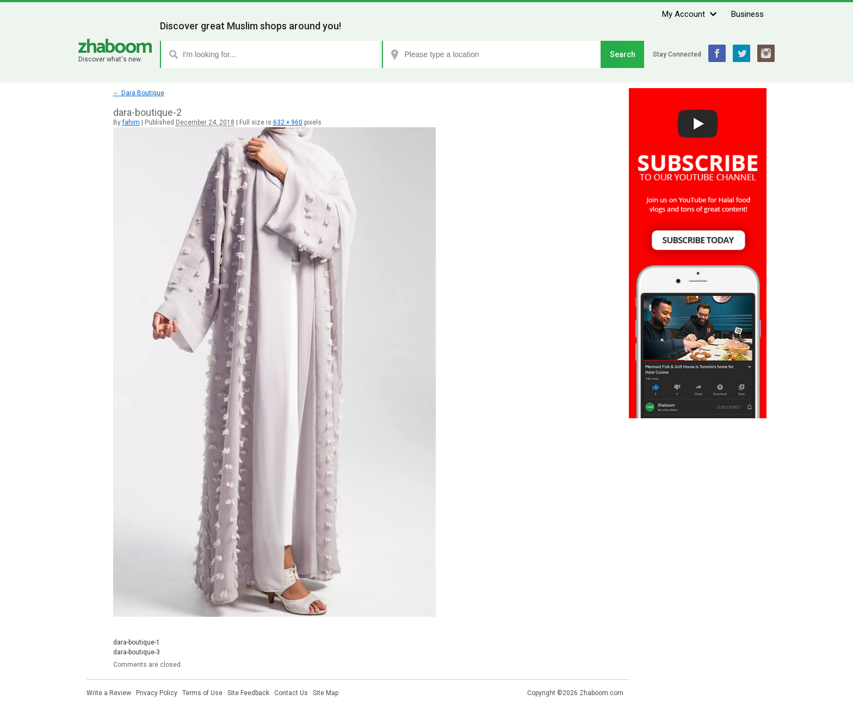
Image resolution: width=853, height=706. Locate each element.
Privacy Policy (156, 693)
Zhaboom (115, 46)
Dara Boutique (138, 93)
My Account (683, 14)
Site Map (325, 693)
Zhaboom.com (601, 693)
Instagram (766, 53)
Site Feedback (248, 693)
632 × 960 (287, 122)
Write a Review (108, 693)
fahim (131, 122)
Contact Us (291, 693)
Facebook (717, 53)
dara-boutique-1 (136, 642)
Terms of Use (202, 693)
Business (747, 14)
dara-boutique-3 (136, 652)
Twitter (741, 53)
